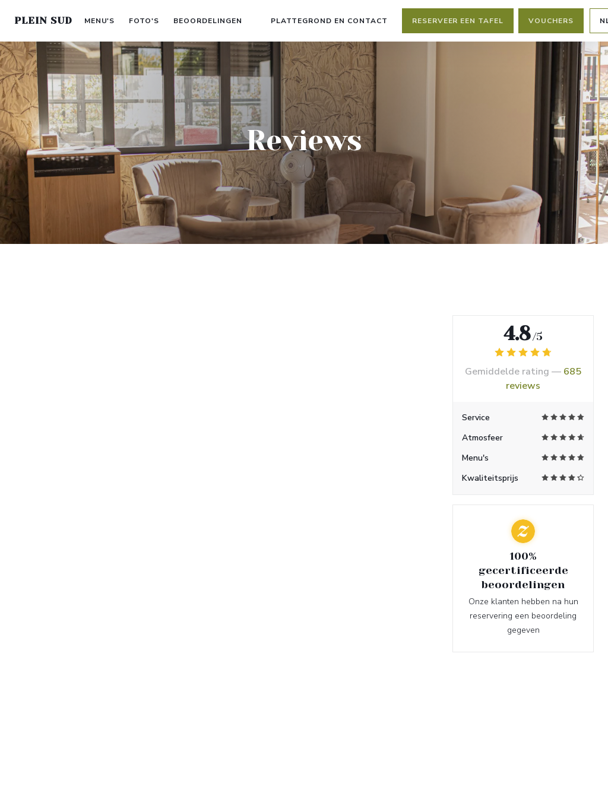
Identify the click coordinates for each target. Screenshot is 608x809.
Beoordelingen (207, 21)
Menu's (99, 21)
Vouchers (551, 21)
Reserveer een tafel (458, 21)
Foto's (144, 21)
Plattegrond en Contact (329, 21)
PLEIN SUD (43, 20)
